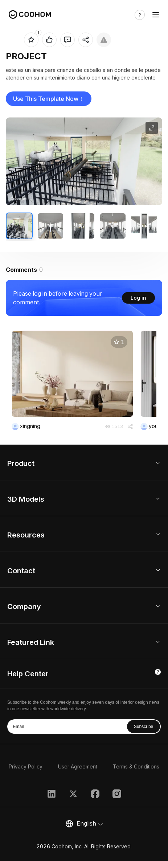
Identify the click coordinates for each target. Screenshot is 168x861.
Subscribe (143, 726)
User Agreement (77, 766)
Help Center (28, 673)
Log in (138, 298)
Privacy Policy (25, 766)
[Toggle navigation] (155, 15)
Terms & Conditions (136, 766)
